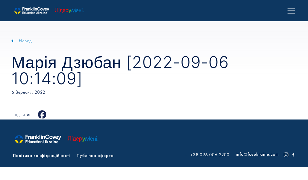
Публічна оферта (95, 155)
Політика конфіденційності (41, 155)
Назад (25, 41)
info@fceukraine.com (257, 154)
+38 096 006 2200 (210, 155)
